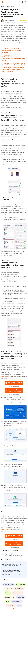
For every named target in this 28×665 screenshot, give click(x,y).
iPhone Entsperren (18, 593)
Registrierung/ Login (10, 554)
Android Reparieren (9, 597)
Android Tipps (20, 597)
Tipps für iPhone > (11, 6)
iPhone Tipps (8, 588)
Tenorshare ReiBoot (6, 376)
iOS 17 (8, 601)
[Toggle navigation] (25, 2)
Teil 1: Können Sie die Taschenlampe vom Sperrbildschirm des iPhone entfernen (13, 50)
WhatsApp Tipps (20, 584)
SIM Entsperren (10, 605)
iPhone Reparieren (17, 601)
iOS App (19, 605)
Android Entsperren (8, 584)
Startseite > (3, 6)
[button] (13, 608)
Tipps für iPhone (12, 22)
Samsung (7, 593)
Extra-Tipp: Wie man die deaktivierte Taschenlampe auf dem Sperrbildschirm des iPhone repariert (13, 69)
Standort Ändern (18, 588)
